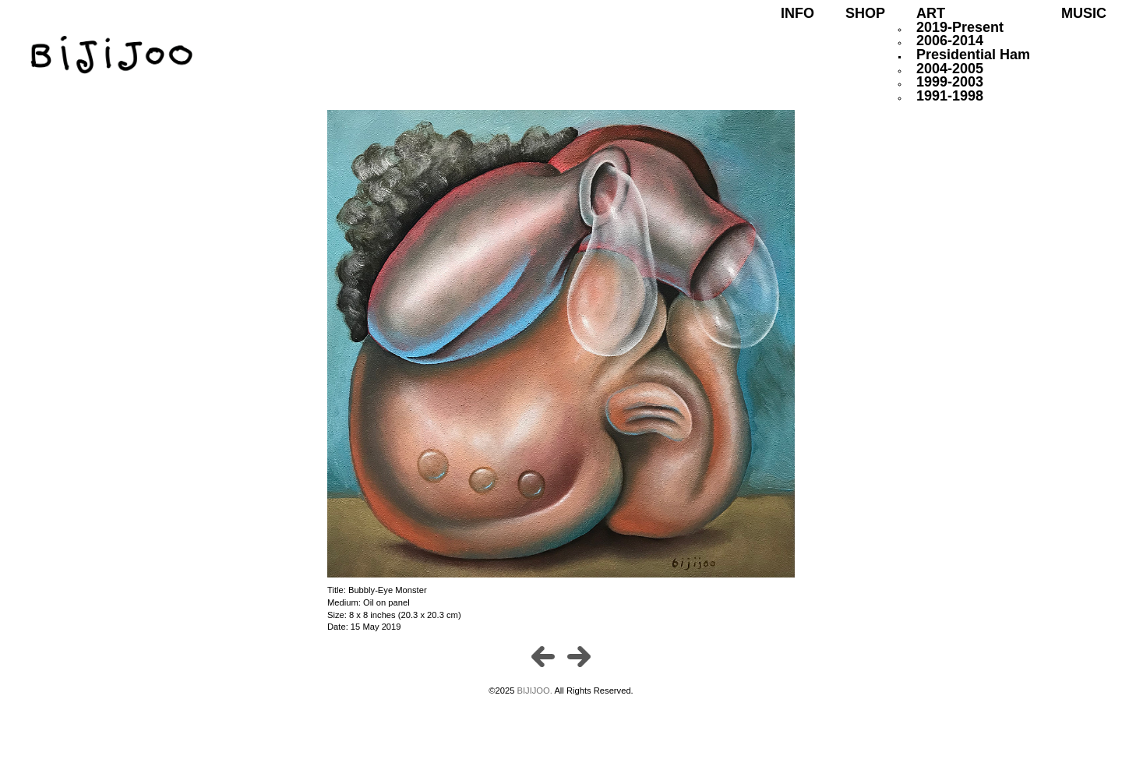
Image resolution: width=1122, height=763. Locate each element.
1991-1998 (949, 96)
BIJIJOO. (536, 690)
